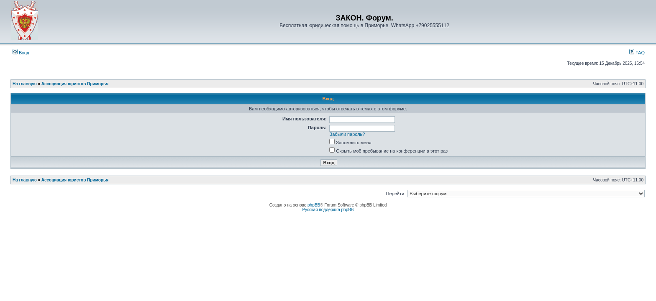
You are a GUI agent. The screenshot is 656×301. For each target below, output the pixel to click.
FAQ (637, 52)
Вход (21, 52)
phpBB (314, 205)
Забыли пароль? (347, 134)
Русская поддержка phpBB (328, 209)
